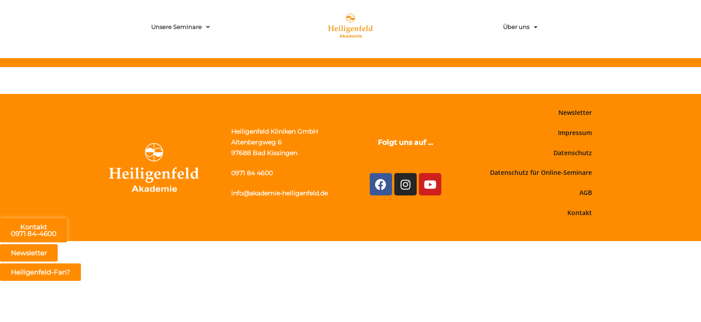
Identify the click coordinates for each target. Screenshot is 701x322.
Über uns (520, 27)
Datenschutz (572, 152)
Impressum (575, 132)
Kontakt (579, 212)
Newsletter (575, 112)
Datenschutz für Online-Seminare (541, 172)
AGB (585, 192)
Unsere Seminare (180, 27)
